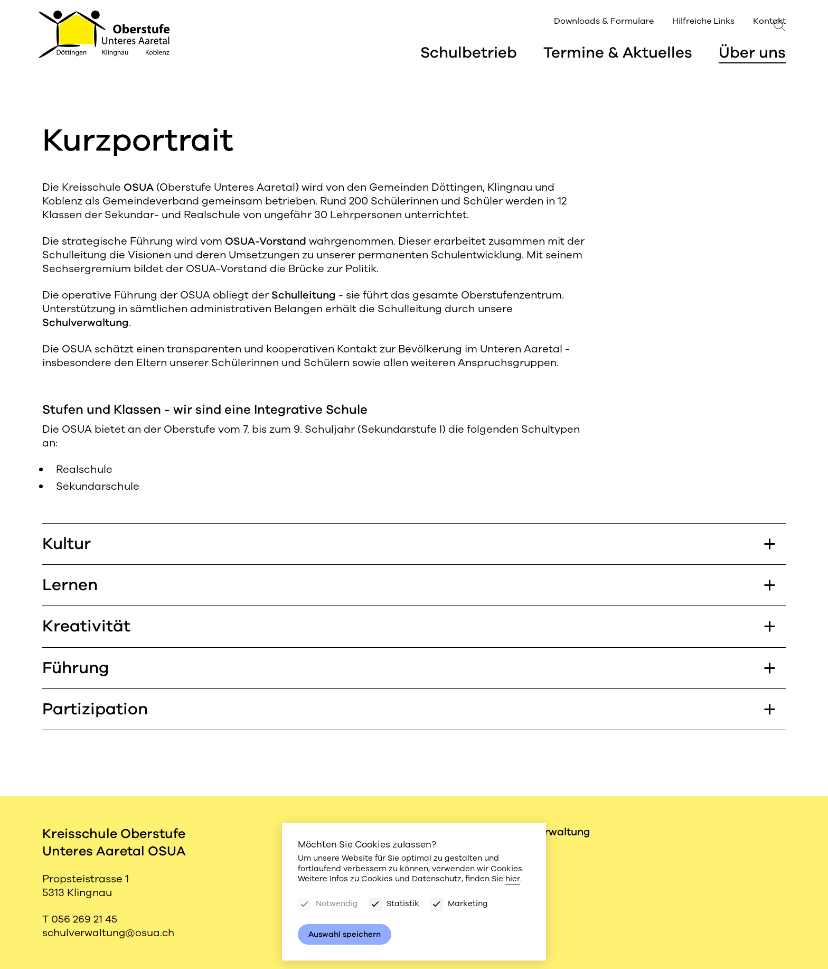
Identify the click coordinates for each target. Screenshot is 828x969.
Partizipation (408, 711)
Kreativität (408, 627)
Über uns (752, 54)
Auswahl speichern (345, 934)
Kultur (408, 544)
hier (512, 878)
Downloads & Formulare (573, 22)
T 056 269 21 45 (80, 919)
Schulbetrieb (467, 54)
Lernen (408, 585)
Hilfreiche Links (672, 22)
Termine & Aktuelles (617, 54)
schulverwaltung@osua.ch (109, 933)
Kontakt (737, 22)
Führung (408, 669)
